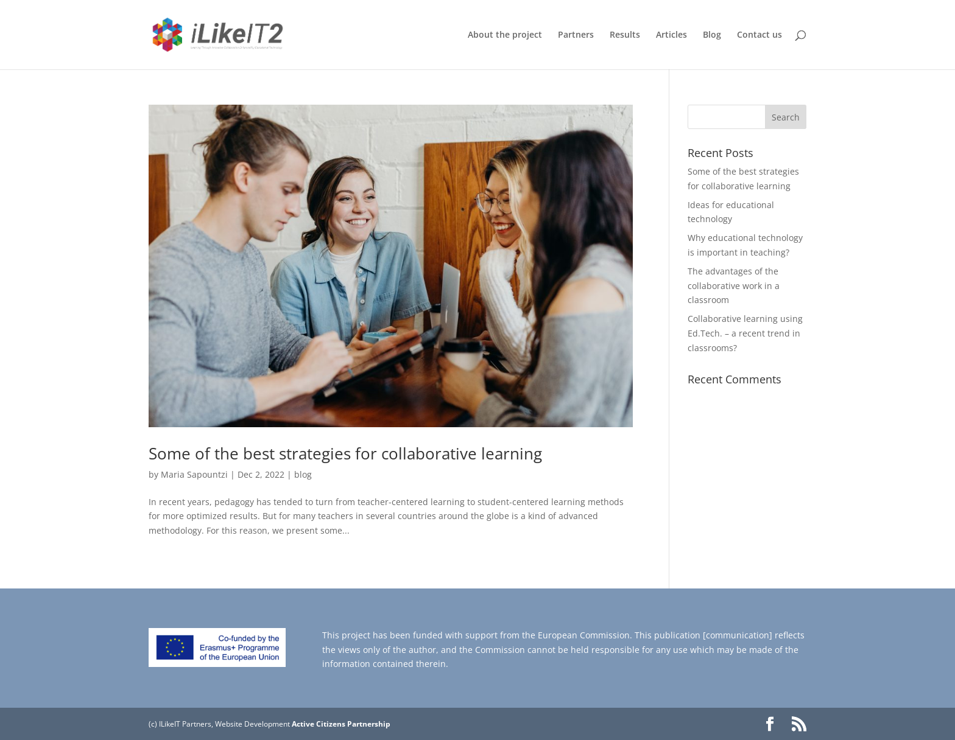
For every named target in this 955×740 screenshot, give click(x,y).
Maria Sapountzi (194, 474)
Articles (671, 35)
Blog (712, 35)
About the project (505, 35)
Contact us (759, 35)
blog (303, 474)
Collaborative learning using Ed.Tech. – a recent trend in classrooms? (745, 333)
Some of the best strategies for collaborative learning (345, 453)
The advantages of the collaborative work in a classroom (734, 285)
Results (625, 35)
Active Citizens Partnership (341, 724)
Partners (576, 35)
